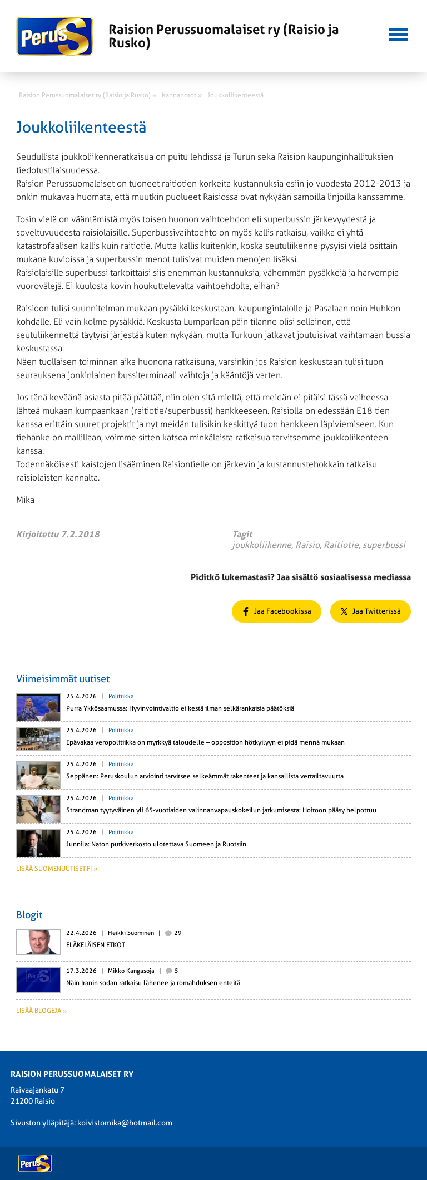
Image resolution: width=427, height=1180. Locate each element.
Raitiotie (341, 545)
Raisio (307, 545)
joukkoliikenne (261, 545)
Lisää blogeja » (41, 1011)
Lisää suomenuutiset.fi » (56, 869)
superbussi (384, 545)
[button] (397, 33)
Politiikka (121, 696)
